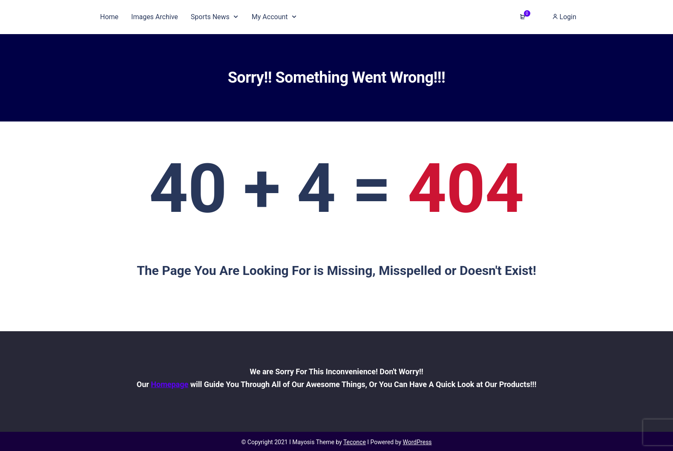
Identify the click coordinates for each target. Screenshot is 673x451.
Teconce (354, 442)
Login (564, 17)
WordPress (417, 442)
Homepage (169, 384)
